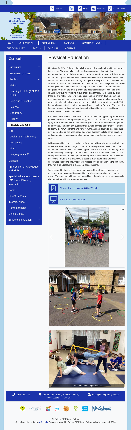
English (24, 79)
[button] (51, 237)
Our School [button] (26, 43)
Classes (24, 160)
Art (11, 130)
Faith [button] (36, 48)
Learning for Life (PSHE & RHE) (24, 93)
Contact (70, 48)
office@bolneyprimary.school (105, 395)
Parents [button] (69, 43)
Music (13, 148)
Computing (16, 142)
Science (14, 107)
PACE (12, 190)
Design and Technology (23, 136)
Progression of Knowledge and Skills (24, 168)
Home (10, 43)
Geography (16, 112)
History (14, 118)
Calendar (53, 48)
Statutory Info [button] (91, 43)
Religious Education (21, 101)
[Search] (60, 8)
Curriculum (24, 67)
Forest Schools (17, 196)
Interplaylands (17, 202)
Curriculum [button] (49, 43)
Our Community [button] (16, 48)
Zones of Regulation (24, 219)
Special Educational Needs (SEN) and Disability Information (24, 180)
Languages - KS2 (20, 154)
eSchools (43, 422)
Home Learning (24, 207)
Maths (13, 85)
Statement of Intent (20, 73)
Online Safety (16, 213)
